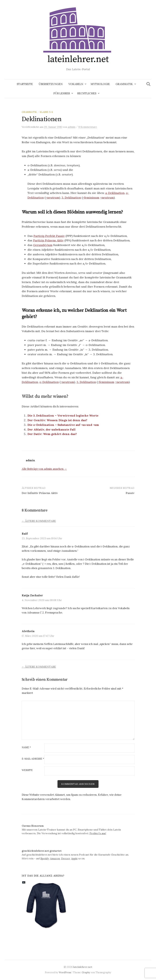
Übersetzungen (51, 84)
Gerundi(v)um (42, 245)
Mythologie (100, 84)
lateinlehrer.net (82, 967)
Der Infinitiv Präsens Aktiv (40, 493)
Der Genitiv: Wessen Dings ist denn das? (57, 420)
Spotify (44, 858)
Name (26, 747)
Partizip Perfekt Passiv (49, 236)
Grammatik (124, 84)
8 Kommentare (87, 126)
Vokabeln (75, 84)
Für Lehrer (61, 93)
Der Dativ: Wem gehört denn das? (52, 434)
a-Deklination (114, 193)
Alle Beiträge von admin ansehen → (44, 469)
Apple (74, 858)
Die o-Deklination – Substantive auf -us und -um (63, 425)
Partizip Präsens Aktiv (48, 240)
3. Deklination (71, 197)
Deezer (65, 858)
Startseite (25, 84)
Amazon (55, 858)
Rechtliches (86, 93)
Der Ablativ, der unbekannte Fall (52, 429)
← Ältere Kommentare (39, 521)
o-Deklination (49, 382)
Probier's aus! (98, 833)
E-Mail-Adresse (33, 759)
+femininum (91, 197)
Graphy (86, 972)
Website (27, 770)
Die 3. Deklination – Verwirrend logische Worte (63, 415)
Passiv (130, 493)
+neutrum (52, 197)
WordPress (65, 972)
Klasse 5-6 (46, 112)
